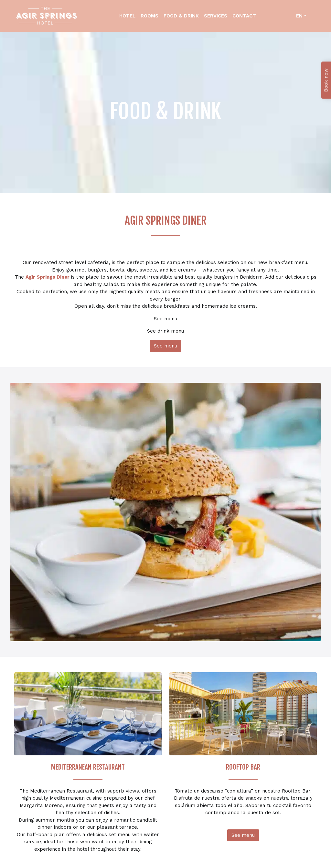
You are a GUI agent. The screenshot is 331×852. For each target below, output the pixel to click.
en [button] (299, 16)
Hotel (127, 16)
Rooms (149, 16)
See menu (165, 346)
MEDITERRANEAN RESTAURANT (88, 767)
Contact (244, 16)
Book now (326, 80)
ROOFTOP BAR (243, 767)
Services (215, 16)
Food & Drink (181, 16)
